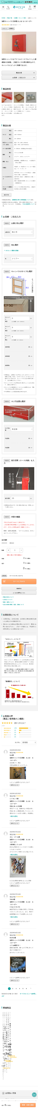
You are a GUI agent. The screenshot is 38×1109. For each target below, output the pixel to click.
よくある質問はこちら (19, 592)
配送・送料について (8, 602)
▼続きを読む (14, 816)
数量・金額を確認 (28, 1105)
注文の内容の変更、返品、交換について (13, 604)
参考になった (14, 785)
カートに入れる (13, 581)
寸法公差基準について (28, 204)
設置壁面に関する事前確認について (21, 199)
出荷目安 (4, 575)
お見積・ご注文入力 (23, 77)
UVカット (5, 28)
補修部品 (19, 588)
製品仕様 (25, 72)
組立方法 (6, 194)
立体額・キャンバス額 (20, 18)
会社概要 (6, 1090)
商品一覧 (9, 18)
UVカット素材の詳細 (11, 250)
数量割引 (11, 28)
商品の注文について (8, 597)
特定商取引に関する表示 (28, 1090)
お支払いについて (7, 599)
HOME (3, 18)
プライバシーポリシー (15, 1090)
